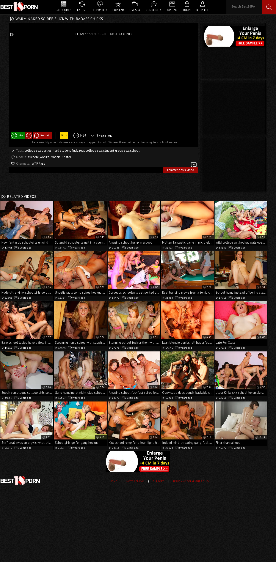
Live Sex (135, 10)
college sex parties (38, 150)
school (135, 150)
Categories (63, 10)
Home (113, 481)
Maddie (56, 157)
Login (187, 10)
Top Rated (100, 10)
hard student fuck (65, 150)
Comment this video (182, 169)
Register (202, 10)
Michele (33, 157)
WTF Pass (38, 163)
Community (154, 10)
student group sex (116, 150)
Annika (44, 157)
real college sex (90, 150)
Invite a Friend (135, 481)
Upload (172, 10)
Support (158, 481)
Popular (118, 10)
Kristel (66, 157)
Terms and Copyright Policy (191, 481)
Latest (82, 10)
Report (45, 135)
